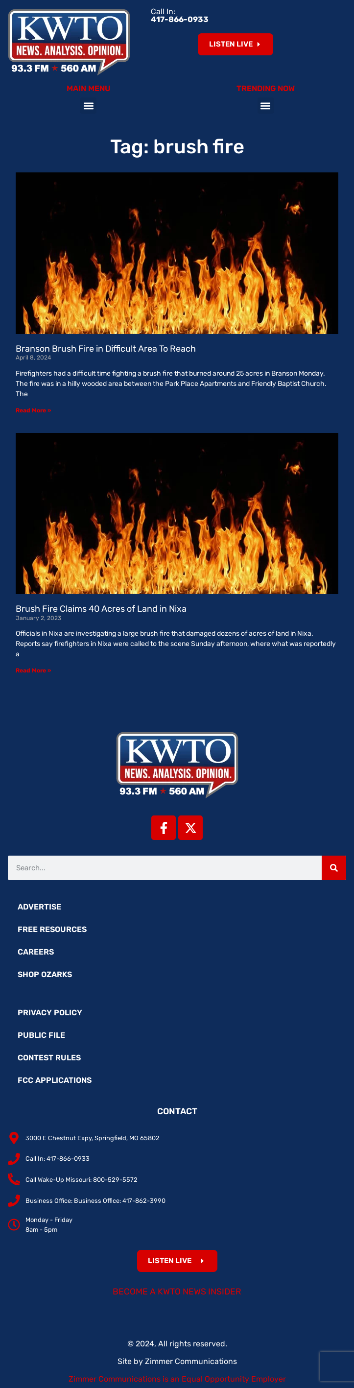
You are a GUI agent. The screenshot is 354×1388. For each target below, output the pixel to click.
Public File (41, 1035)
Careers (36, 952)
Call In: (180, 15)
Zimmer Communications (191, 1361)
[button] (88, 105)
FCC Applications (55, 1080)
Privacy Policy (50, 1012)
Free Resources (52, 929)
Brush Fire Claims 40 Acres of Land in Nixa (101, 608)
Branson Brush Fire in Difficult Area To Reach (106, 348)
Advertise (39, 906)
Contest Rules (49, 1057)
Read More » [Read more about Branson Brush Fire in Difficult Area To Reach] (33, 410)
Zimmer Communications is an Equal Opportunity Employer (177, 1379)
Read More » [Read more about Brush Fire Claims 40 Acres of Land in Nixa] (33, 670)
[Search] (334, 868)
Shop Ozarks (45, 974)
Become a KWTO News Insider (177, 1291)
